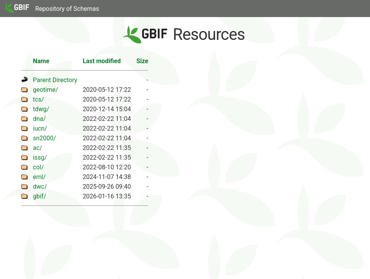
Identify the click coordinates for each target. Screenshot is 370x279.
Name (41, 61)
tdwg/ (41, 109)
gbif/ (39, 196)
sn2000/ (44, 138)
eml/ (39, 177)
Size (142, 61)
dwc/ (40, 186)
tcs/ (38, 99)
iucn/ (40, 128)
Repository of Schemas (67, 8)
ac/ (37, 148)
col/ (38, 167)
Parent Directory (55, 80)
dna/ (39, 118)
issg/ (40, 157)
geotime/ (45, 89)
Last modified (101, 61)
